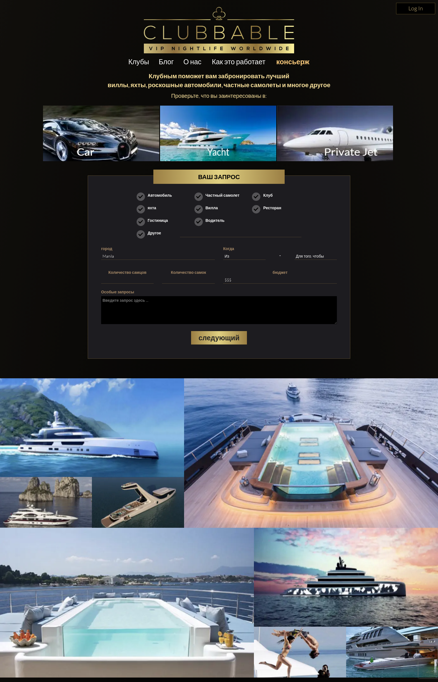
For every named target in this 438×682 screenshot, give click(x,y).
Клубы (138, 61)
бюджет (280, 272)
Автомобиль (156, 195)
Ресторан (268, 208)
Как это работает (239, 61)
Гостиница (154, 220)
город (106, 248)
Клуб (264, 195)
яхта (148, 208)
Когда (228, 248)
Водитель (211, 220)
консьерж (292, 61)
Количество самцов (127, 272)
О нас (192, 61)
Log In (415, 8)
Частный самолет (218, 195)
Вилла (208, 208)
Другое (151, 233)
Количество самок (188, 272)
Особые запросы (117, 291)
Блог (166, 61)
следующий (219, 337)
